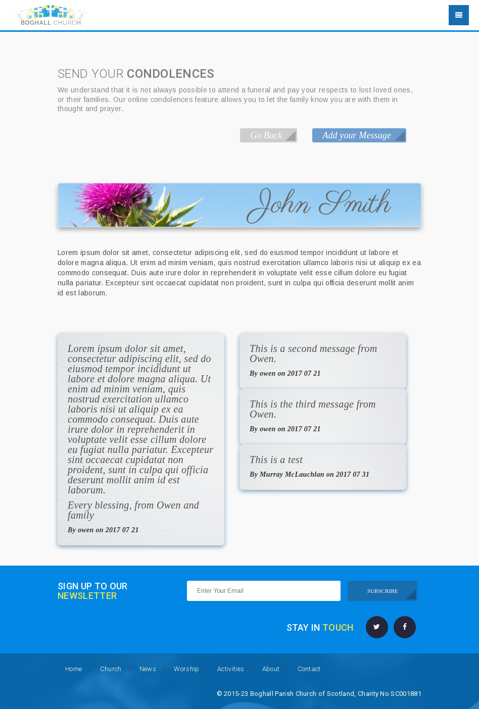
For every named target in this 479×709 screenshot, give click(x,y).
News (147, 669)
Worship (186, 669)
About (271, 669)
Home (73, 669)
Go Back (266, 135)
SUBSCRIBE (382, 591)
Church (111, 669)
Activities (230, 669)
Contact (309, 669)
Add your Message (356, 135)
